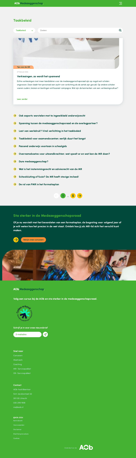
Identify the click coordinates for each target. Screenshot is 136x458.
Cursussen (17, 355)
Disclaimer (17, 429)
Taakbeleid (21, 30)
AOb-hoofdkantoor (22, 389)
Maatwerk (18, 360)
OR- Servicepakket (22, 373)
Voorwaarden (18, 425)
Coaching (17, 364)
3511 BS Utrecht (20, 398)
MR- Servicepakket (22, 369)
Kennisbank (18, 421)
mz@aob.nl (18, 407)
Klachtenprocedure (20, 434)
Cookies (16, 438)
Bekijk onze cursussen (33, 240)
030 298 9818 (19, 403)
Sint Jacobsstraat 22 (22, 394)
